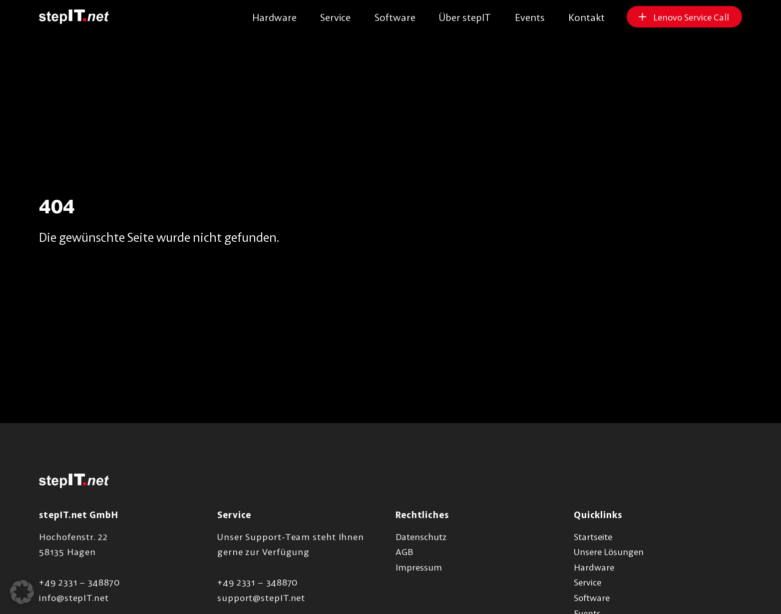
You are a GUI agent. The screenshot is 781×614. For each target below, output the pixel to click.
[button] (22, 592)
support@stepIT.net (261, 598)
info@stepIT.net (74, 598)
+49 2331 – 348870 (79, 582)
